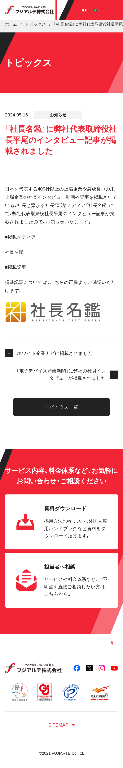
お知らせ (58, 115)
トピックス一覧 (61, 407)
